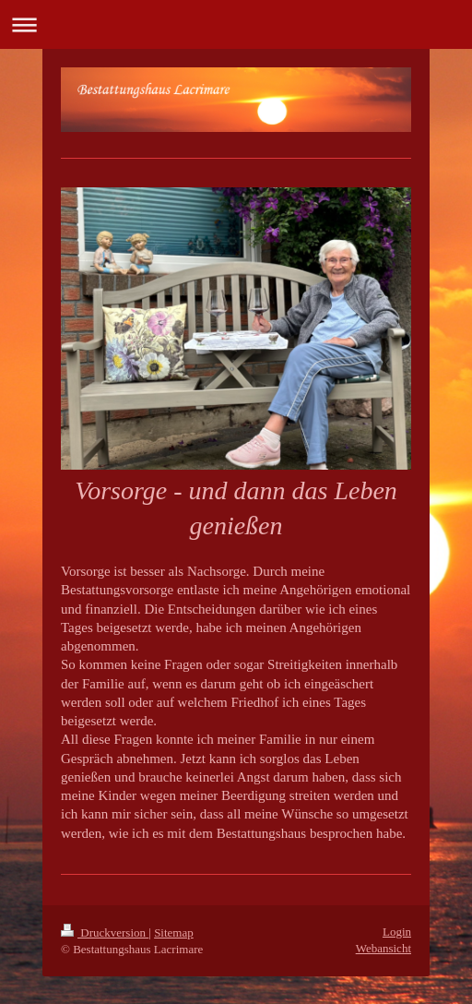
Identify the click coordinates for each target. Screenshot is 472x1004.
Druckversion (104, 932)
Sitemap (174, 932)
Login (397, 931)
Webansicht (383, 948)
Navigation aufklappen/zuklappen (236, 24)
